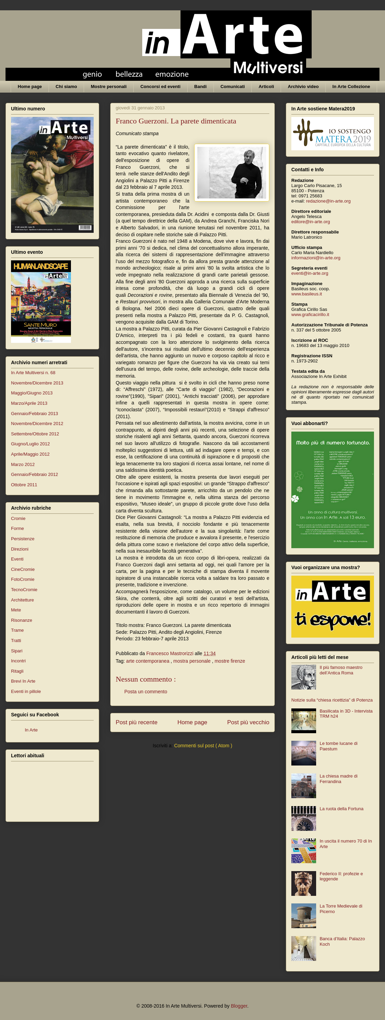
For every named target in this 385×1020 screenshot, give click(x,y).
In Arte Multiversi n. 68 (33, 372)
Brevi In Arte (23, 681)
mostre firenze (230, 661)
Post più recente (136, 722)
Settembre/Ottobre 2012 (35, 433)
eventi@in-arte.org (309, 273)
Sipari (16, 650)
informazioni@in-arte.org (316, 257)
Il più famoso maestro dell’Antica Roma (341, 670)
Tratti (16, 640)
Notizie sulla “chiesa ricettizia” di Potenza (332, 700)
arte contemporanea (148, 661)
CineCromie (23, 569)
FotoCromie (22, 579)
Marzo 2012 (23, 464)
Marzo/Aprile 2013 (29, 403)
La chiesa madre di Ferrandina (338, 778)
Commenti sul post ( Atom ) (203, 745)
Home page (30, 86)
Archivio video (303, 86)
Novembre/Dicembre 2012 (37, 423)
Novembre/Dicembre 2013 (37, 383)
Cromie (18, 518)
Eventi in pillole (26, 691)
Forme (17, 528)
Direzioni (20, 549)
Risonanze (21, 620)
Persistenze (22, 538)
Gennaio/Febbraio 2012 (34, 474)
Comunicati (232, 86)
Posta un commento (145, 691)
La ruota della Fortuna (341, 808)
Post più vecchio (248, 722)
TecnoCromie (24, 589)
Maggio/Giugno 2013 (32, 392)
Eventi (17, 559)
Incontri (18, 660)
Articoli (266, 86)
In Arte (31, 730)
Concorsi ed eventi (160, 86)
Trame (17, 630)
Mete (16, 609)
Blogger (239, 1006)
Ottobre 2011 (24, 484)
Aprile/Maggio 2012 (30, 454)
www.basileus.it (306, 293)
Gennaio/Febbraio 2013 (34, 413)
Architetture (22, 600)
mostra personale (192, 661)
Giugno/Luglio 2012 (30, 443)
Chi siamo (66, 86)
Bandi (200, 86)
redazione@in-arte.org (328, 201)
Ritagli (17, 671)
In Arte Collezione (351, 86)
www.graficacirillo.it (310, 314)
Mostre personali (109, 86)
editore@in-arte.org (310, 221)
